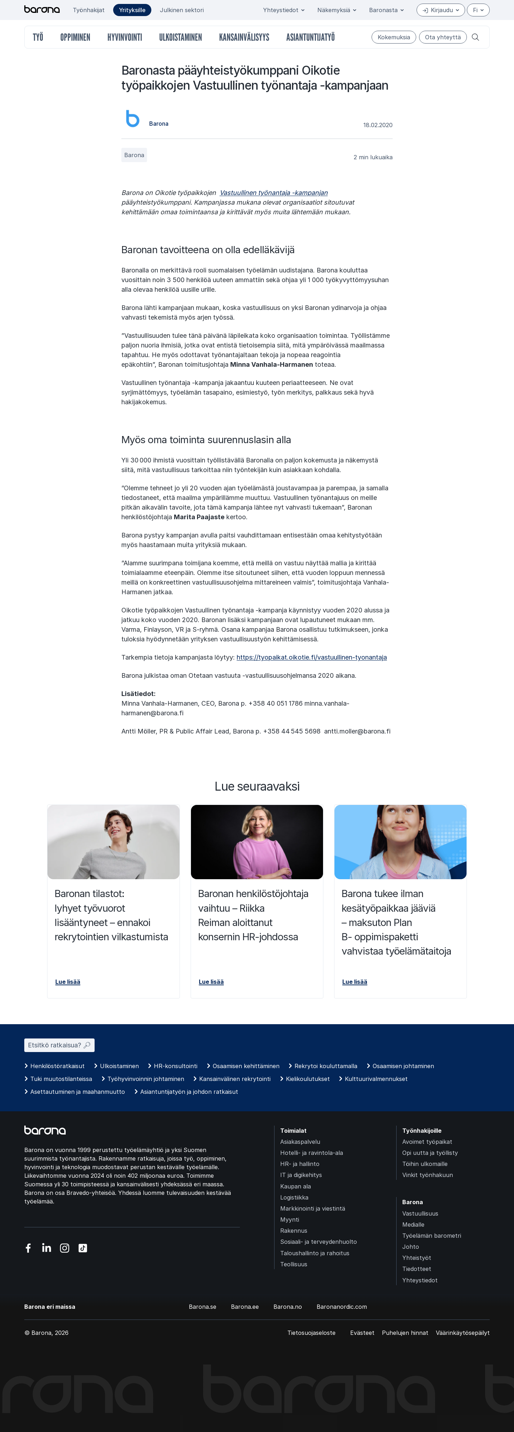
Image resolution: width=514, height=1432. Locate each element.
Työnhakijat (89, 10)
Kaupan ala (295, 1186)
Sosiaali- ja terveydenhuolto (318, 1241)
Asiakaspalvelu (300, 1141)
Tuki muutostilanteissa (61, 1078)
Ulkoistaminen (119, 1066)
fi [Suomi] (478, 10)
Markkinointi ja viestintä (312, 1208)
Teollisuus (293, 1264)
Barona (134, 155)
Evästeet (362, 1332)
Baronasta (386, 10)
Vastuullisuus (420, 1213)
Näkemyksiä (336, 10)
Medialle (413, 1224)
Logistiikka (294, 1197)
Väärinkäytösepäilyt (463, 1332)
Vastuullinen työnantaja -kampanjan (274, 192)
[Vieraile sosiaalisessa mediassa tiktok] (83, 1248)
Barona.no (287, 1306)
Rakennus (293, 1230)
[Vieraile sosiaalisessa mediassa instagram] (65, 1248)
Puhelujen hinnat (405, 1332)
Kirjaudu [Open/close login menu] (441, 10)
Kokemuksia (394, 37)
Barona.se (202, 1306)
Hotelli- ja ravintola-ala (311, 1152)
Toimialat (293, 1130)
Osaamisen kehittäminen (246, 1066)
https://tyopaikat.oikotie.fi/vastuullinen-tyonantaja (312, 657)
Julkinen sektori (182, 10)
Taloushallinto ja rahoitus (314, 1253)
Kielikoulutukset (308, 1078)
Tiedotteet (416, 1268)
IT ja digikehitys (301, 1174)
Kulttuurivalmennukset (376, 1078)
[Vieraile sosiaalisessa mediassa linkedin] (46, 1248)
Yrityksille (132, 10)
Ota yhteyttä (443, 37)
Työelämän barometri (431, 1235)
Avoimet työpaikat (427, 1141)
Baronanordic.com (342, 1306)
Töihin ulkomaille (425, 1163)
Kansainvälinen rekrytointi (235, 1078)
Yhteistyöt (416, 1257)
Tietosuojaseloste (311, 1332)
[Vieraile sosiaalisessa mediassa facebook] (28, 1248)
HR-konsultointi (175, 1066)
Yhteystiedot (283, 10)
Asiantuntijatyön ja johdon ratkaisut (189, 1091)
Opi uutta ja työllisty (430, 1152)
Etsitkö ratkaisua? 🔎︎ (59, 1045)
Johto (410, 1246)
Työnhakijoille (422, 1130)
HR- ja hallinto (299, 1163)
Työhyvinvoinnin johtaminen (145, 1078)
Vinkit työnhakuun (427, 1174)
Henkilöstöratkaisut (57, 1066)
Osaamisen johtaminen (403, 1066)
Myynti (289, 1219)
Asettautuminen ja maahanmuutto (77, 1091)
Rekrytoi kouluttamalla (325, 1066)
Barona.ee (245, 1306)
